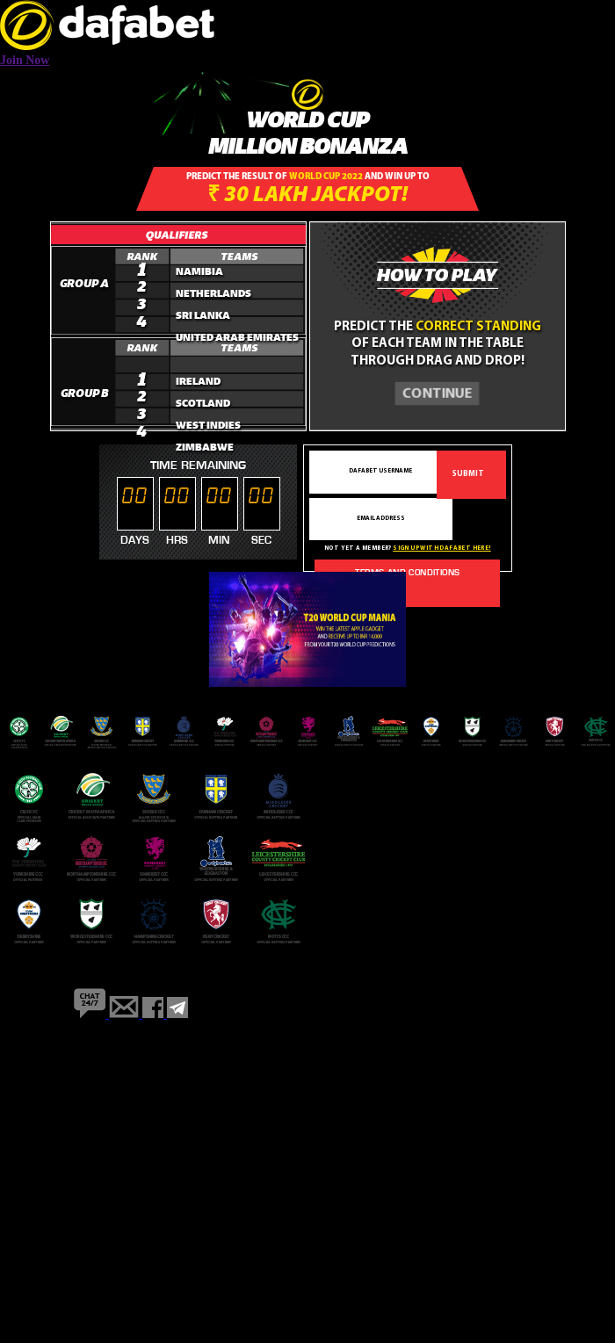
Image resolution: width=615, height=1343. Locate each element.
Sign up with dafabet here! (441, 548)
